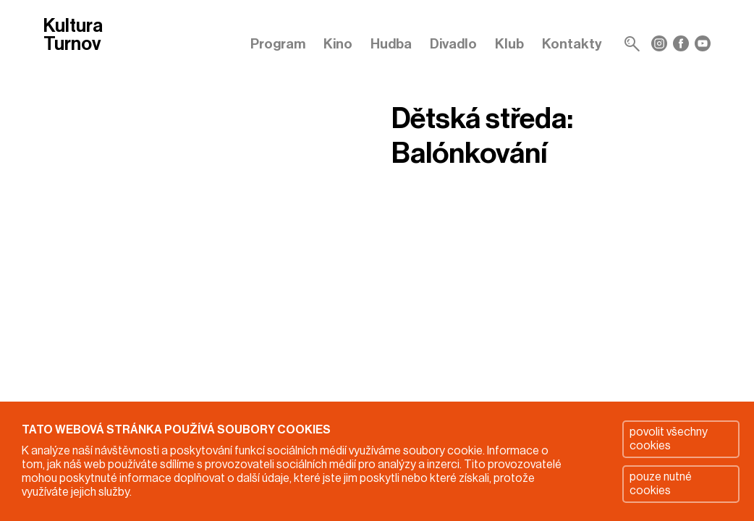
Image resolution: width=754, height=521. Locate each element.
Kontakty (572, 44)
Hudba (391, 44)
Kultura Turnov (73, 35)
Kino (337, 44)
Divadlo (453, 44)
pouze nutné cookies (661, 483)
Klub (509, 44)
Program (277, 44)
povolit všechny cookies (669, 439)
